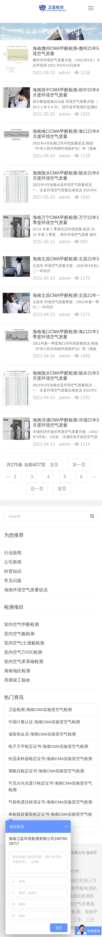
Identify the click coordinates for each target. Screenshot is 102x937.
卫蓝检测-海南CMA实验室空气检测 (40, 709)
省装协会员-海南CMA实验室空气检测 (42, 734)
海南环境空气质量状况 (26, 589)
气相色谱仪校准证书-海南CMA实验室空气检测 (50, 802)
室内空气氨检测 (19, 633)
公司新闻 (12, 562)
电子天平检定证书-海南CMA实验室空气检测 (48, 746)
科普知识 (12, 571)
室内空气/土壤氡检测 (24, 643)
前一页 (79, 464)
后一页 (37, 488)
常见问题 (12, 580)
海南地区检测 (17, 670)
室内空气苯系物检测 (23, 661)
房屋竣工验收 (17, 680)
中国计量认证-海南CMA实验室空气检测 (44, 721)
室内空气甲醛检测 (21, 624)
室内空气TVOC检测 (23, 652)
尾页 (62, 488)
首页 (54, 464)
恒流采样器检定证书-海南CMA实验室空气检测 (50, 758)
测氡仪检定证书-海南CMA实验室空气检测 (46, 771)
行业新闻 (12, 552)
